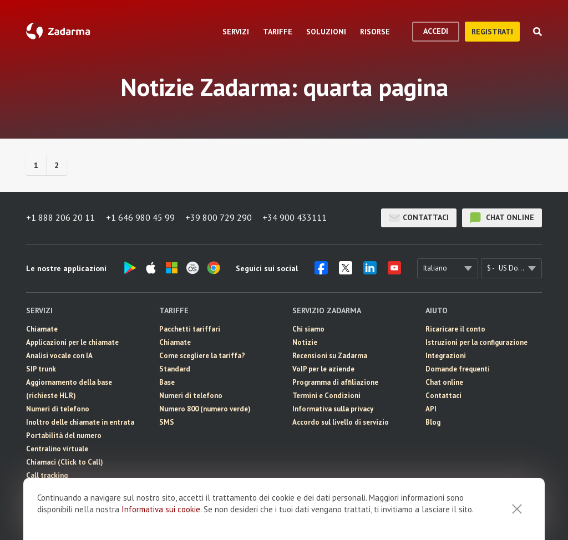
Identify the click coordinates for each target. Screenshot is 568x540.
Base (167, 382)
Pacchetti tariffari (189, 329)
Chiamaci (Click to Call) (64, 462)
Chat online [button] (444, 382)
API (431, 409)
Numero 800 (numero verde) (205, 409)
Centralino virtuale (57, 449)
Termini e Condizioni (326, 395)
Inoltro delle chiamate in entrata (80, 422)
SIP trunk (41, 369)
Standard (174, 369)
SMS (166, 422)
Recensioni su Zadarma (329, 355)
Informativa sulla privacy (332, 409)
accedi (435, 31)
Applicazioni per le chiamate (72, 342)
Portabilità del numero (64, 435)
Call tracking (47, 475)
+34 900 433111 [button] (295, 217)
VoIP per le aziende (323, 369)
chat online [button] (502, 217)
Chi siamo (308, 329)
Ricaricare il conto (455, 329)
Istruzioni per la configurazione (476, 342)
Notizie (304, 342)
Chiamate (42, 329)
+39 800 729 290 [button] (219, 217)
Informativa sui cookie (160, 509)
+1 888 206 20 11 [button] (60, 217)
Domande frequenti (457, 369)
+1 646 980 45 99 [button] (140, 217)
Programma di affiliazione (335, 382)
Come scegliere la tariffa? (202, 355)
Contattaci (419, 217)
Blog (432, 422)
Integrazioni (445, 355)
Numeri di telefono (57, 409)
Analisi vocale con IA (59, 355)
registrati (492, 32)
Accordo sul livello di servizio (340, 422)
